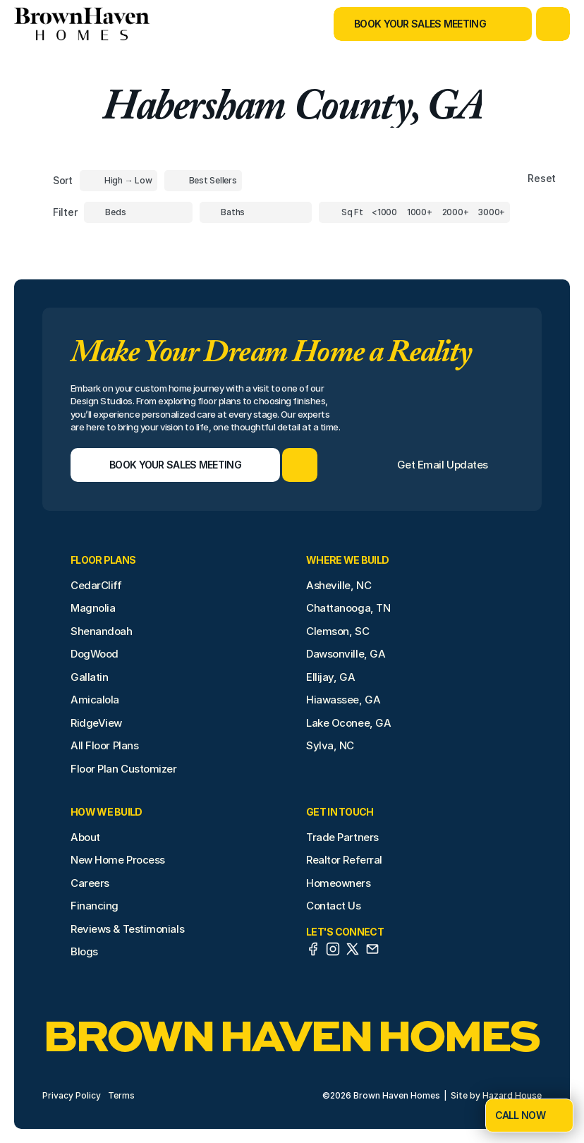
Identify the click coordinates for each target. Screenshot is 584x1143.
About (85, 837)
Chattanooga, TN (348, 608)
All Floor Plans (104, 745)
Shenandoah (102, 631)
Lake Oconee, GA (348, 723)
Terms (121, 1095)
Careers (90, 883)
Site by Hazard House (496, 1095)
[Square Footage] (384, 212)
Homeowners (338, 883)
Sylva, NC (330, 745)
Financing (94, 905)
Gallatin (89, 677)
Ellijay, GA (330, 677)
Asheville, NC (338, 585)
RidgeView (96, 723)
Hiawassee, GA (343, 699)
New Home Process (118, 859)
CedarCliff (96, 585)
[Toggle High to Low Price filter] (118, 180)
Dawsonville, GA (345, 653)
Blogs (84, 951)
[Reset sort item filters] (512, 179)
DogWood (94, 653)
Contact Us (333, 905)
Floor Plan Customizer (124, 768)
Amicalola (95, 699)
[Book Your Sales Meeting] (415, 24)
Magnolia (93, 608)
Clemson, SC (337, 631)
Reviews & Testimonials (127, 929)
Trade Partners (342, 837)
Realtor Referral (344, 859)
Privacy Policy (71, 1095)
